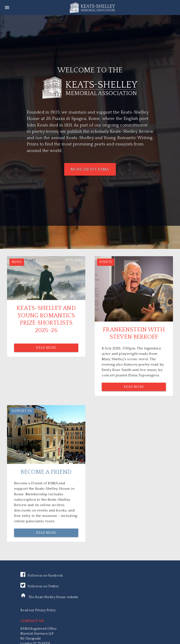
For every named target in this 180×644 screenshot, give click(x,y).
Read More (46, 348)
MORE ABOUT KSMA (90, 169)
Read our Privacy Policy (38, 610)
